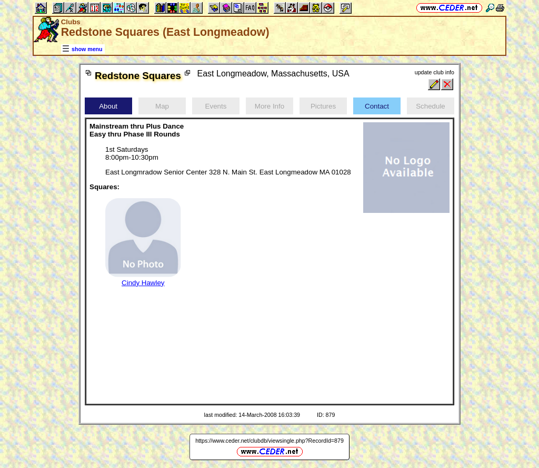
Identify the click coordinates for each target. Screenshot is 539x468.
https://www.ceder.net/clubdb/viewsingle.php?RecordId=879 (269, 440)
